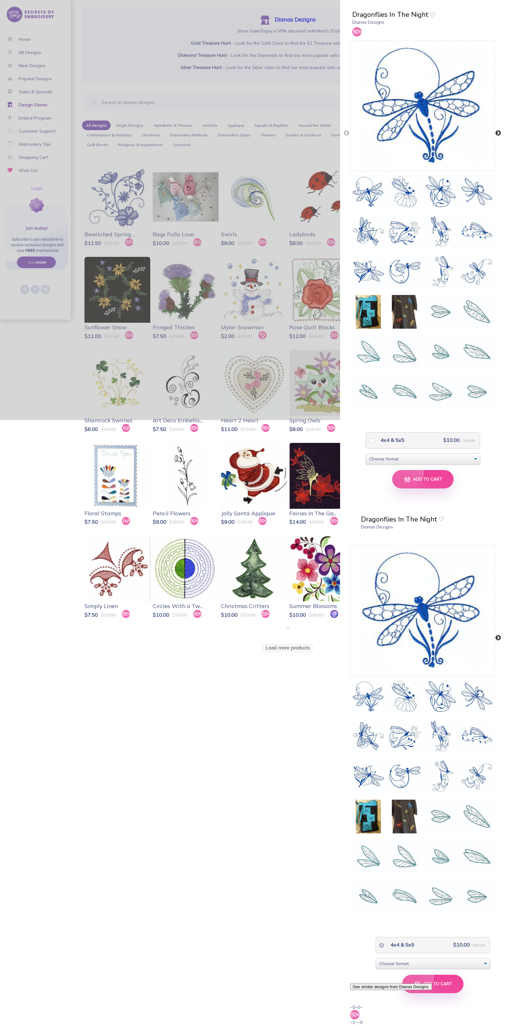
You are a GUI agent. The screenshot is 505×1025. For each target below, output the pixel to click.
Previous (347, 133)
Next (498, 133)
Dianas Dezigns (368, 22)
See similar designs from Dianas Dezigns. (391, 986)
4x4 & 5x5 (391, 440)
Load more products (288, 647)
